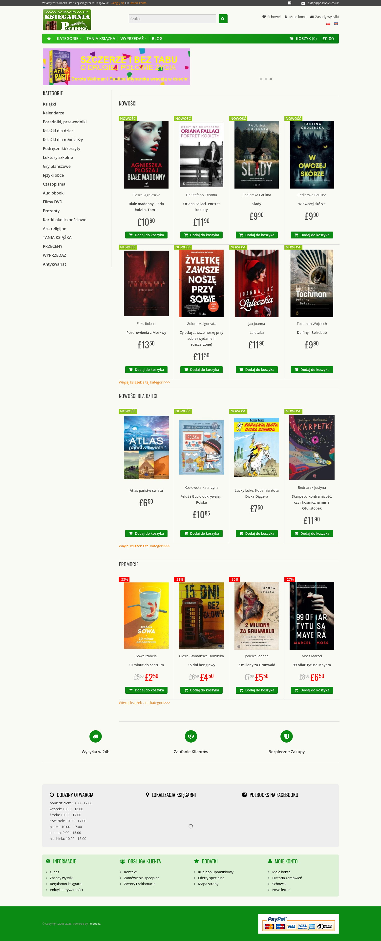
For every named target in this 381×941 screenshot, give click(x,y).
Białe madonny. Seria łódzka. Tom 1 (146, 206)
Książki (49, 104)
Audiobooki (54, 193)
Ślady (256, 203)
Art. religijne (54, 228)
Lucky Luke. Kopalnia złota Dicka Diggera (257, 493)
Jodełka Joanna (257, 656)
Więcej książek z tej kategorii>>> (144, 382)
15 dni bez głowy (201, 665)
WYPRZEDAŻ (54, 255)
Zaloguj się (117, 3)
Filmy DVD (53, 202)
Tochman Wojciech (312, 323)
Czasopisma (54, 184)
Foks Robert (146, 323)
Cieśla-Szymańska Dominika (201, 656)
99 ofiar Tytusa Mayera (312, 665)
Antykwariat (54, 264)
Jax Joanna (256, 323)
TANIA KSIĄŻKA (57, 237)
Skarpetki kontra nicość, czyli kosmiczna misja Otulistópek (312, 502)
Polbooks (94, 923)
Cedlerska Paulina (256, 194)
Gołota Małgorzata (201, 323)
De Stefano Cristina (201, 194)
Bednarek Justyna (312, 487)
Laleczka (257, 332)
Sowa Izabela (146, 656)
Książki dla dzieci (59, 130)
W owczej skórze (311, 203)
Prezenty (51, 211)
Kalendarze (53, 113)
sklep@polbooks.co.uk (323, 3)
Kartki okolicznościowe (64, 219)
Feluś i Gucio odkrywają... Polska (201, 499)
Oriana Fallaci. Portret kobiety (201, 206)
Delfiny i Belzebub (312, 332)
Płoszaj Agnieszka (146, 194)
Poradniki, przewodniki (65, 122)
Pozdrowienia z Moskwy (146, 332)
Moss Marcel (312, 656)
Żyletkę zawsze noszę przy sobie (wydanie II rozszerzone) (201, 338)
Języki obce (53, 175)
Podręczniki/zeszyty (62, 148)
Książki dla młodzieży (63, 139)
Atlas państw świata (146, 490)
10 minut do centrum (146, 665)
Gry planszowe (57, 166)
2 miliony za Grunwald (256, 665)
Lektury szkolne (58, 157)
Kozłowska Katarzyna (201, 487)
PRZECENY (53, 246)
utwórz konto (138, 3)
